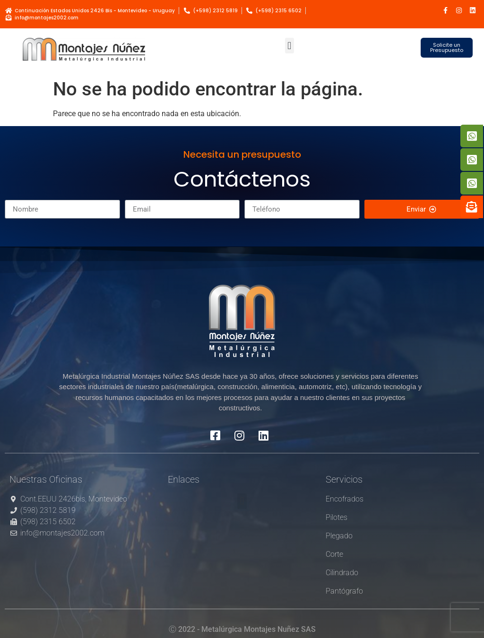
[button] (289, 45)
